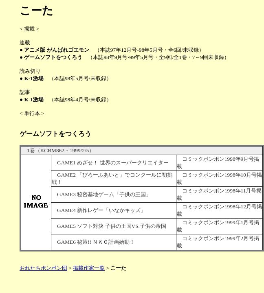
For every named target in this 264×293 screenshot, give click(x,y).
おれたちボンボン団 (43, 268)
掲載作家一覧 (89, 268)
